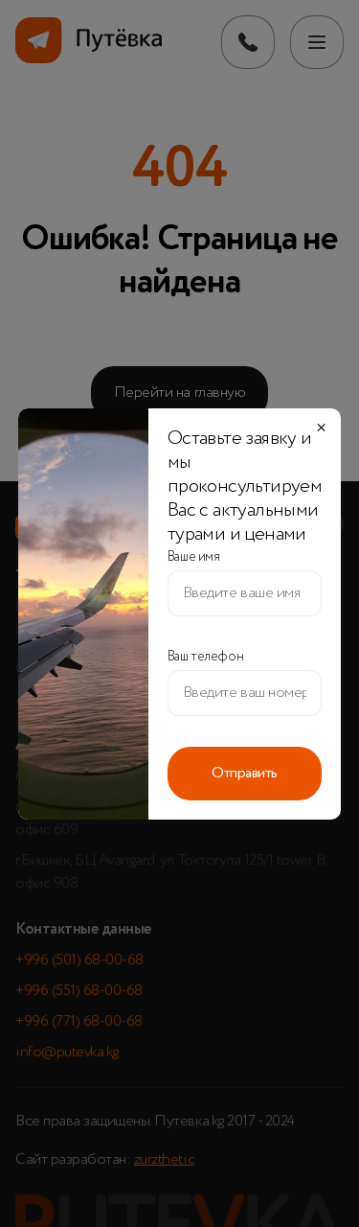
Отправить (245, 773)
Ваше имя (194, 557)
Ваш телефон (205, 656)
